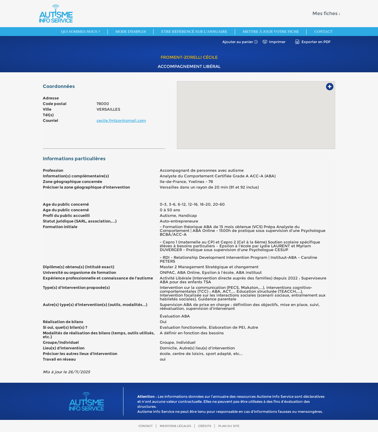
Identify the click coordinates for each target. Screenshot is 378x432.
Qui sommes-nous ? (80, 31)
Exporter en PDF (316, 42)
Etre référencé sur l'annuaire (194, 31)
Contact (324, 31)
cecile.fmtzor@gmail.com (121, 120)
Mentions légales (175, 426)
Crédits (204, 426)
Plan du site (228, 426)
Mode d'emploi (130, 31)
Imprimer (277, 42)
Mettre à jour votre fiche (271, 31)
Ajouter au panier (237, 42)
